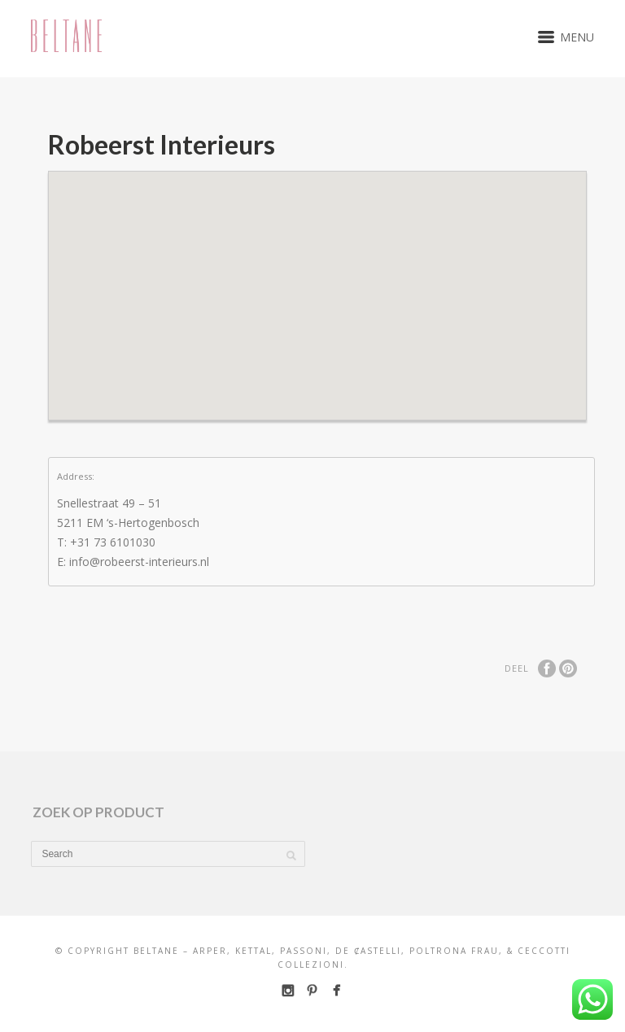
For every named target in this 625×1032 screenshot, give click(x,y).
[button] (317, 281)
